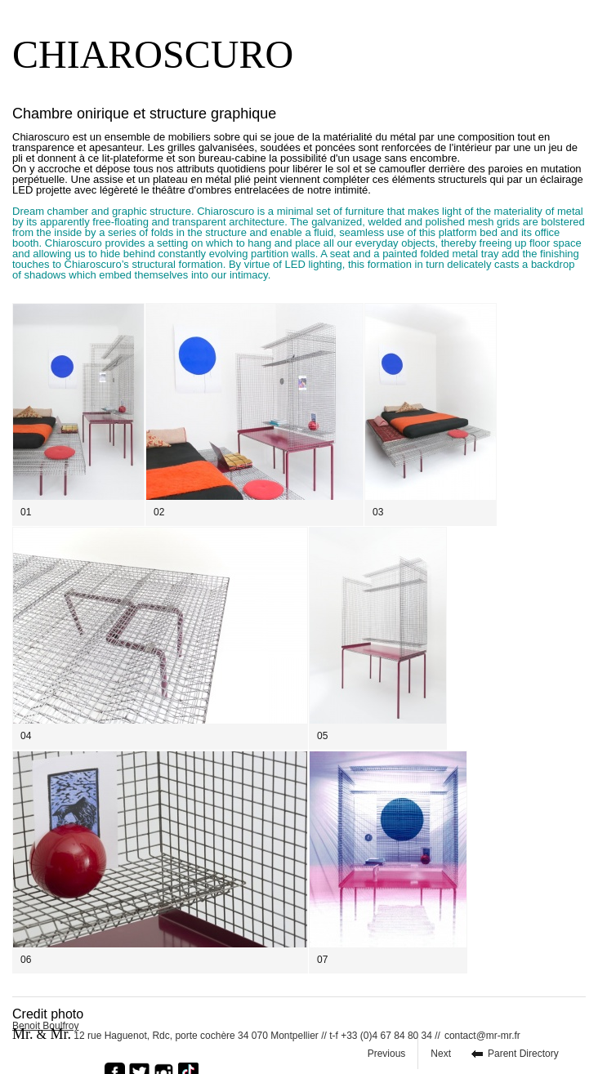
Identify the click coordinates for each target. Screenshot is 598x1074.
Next (441, 1053)
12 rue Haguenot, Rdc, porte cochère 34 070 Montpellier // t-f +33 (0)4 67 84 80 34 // (226, 1034)
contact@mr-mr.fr (482, 1035)
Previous (387, 1053)
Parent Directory (523, 1053)
